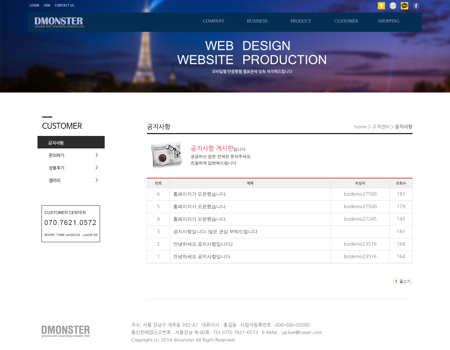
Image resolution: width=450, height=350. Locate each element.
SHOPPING (388, 21)
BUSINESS (257, 21)
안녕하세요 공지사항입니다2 (203, 244)
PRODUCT (301, 21)
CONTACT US (64, 5)
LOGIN (34, 5)
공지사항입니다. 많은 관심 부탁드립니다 (215, 231)
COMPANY (214, 21)
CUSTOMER (346, 21)
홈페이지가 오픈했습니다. (200, 194)
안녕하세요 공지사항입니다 (202, 256)
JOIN (47, 5)
